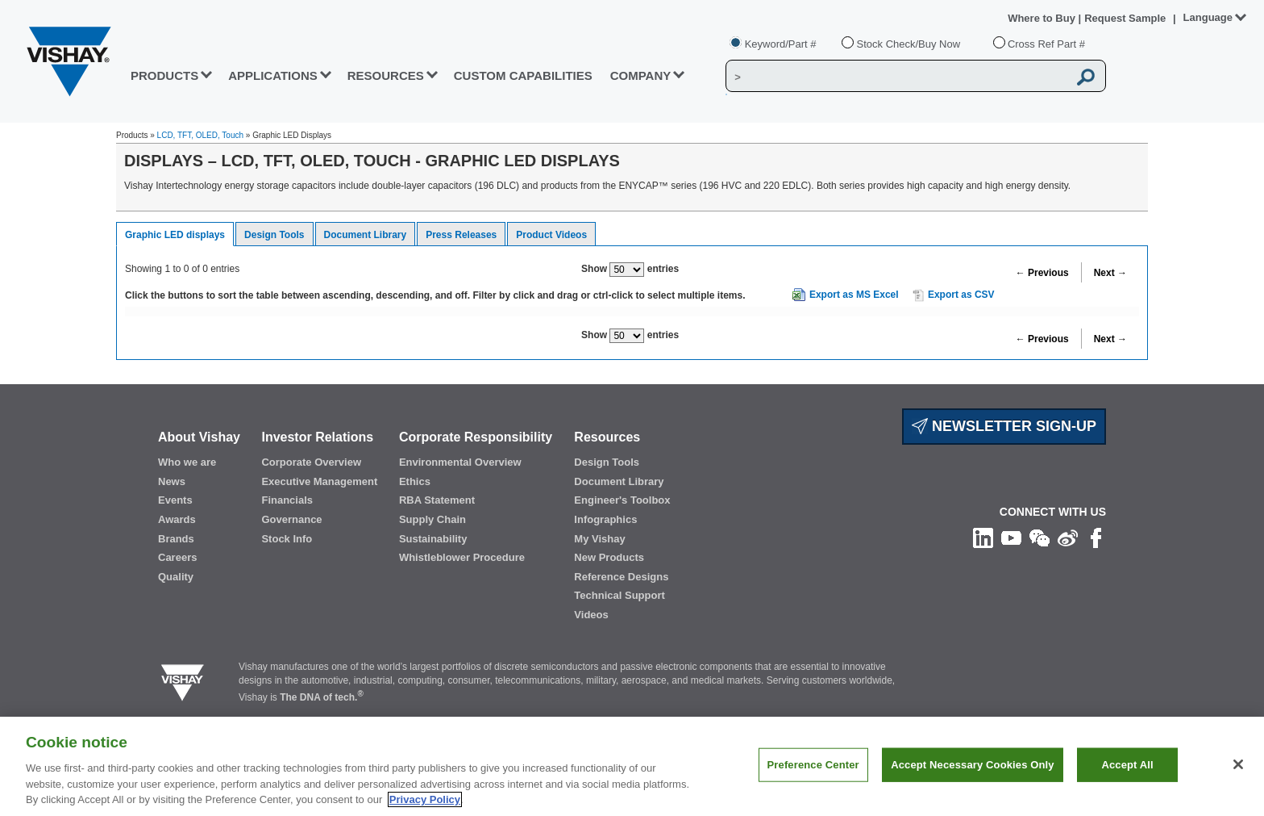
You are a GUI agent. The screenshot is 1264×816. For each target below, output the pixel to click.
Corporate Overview (311, 462)
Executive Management (319, 481)
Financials (287, 500)
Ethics (414, 481)
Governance (291, 519)
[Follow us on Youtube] (1011, 537)
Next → (1110, 272)
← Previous (1042, 272)
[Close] (1238, 764)
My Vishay (599, 539)
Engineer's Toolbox (622, 500)
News (171, 481)
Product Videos (551, 235)
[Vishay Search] (896, 77)
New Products (609, 557)
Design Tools (274, 235)
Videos (591, 615)
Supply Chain (432, 519)
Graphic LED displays (175, 235)
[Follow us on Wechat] (1039, 537)
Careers (177, 557)
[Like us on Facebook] (1096, 537)
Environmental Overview (460, 462)
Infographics (605, 519)
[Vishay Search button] (1087, 77)
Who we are (187, 462)
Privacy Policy (424, 799)
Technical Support (619, 595)
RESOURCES (385, 75)
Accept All (1127, 765)
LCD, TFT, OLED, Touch (200, 135)
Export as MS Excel (854, 294)
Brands (176, 539)
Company (641, 75)
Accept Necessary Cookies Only (972, 765)
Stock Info (286, 539)
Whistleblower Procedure (462, 557)
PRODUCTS (164, 75)
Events (175, 500)
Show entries (630, 269)
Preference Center (813, 765)
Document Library (365, 235)
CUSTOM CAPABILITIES (523, 75)
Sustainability (433, 539)
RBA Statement (437, 500)
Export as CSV (954, 295)
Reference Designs (621, 577)
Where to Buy (1043, 18)
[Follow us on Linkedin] (983, 537)
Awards (177, 519)
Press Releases (461, 235)
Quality (175, 577)
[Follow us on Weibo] (1068, 537)
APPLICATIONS (273, 75)
